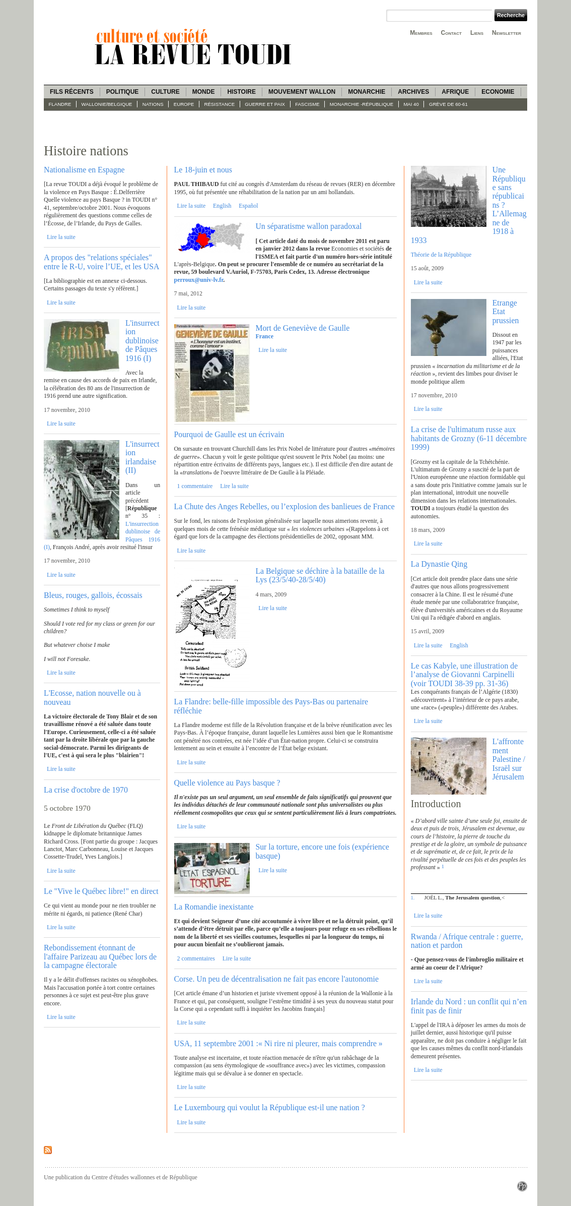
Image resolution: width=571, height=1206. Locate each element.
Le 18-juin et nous (203, 169)
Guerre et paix (265, 104)
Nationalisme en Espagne (84, 169)
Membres (421, 32)
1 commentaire (194, 486)
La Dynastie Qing (439, 564)
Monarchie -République (361, 104)
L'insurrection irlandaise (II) (142, 457)
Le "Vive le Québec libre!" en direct (101, 891)
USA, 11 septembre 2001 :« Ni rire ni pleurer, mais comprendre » (278, 1043)
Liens (476, 32)
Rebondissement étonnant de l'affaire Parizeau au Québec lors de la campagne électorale (100, 956)
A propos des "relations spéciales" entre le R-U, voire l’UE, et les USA (101, 261)
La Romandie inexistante (214, 906)
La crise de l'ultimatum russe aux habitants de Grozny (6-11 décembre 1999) (469, 438)
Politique (122, 91)
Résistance (219, 104)
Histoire (241, 91)
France (264, 336)
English (222, 205)
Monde (203, 91)
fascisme (307, 104)
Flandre (60, 104)
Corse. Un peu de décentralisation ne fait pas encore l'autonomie (276, 979)
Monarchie (366, 91)
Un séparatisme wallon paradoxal (308, 226)
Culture (165, 91)
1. (412, 897)
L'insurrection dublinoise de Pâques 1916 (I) (142, 341)
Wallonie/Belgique (107, 104)
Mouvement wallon (301, 91)
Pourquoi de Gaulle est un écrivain (229, 434)
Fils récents (72, 91)
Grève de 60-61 (448, 104)
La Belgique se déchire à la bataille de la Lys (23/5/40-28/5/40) (319, 575)
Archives (413, 91)
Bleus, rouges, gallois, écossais (93, 595)
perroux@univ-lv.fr (199, 279)
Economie (497, 91)
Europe (184, 104)
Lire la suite (61, 236)
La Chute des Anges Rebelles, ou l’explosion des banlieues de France (284, 506)
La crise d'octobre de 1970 (86, 790)
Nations (153, 104)
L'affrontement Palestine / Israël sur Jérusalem (508, 759)
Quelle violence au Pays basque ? (227, 782)
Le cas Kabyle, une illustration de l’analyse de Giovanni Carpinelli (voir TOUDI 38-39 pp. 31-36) (464, 674)
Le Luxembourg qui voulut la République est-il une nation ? (269, 1107)
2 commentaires (196, 958)
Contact (451, 32)
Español (248, 205)
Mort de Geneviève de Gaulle (302, 328)
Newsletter (506, 32)
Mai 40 (410, 104)
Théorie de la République (441, 254)
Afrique (455, 91)
